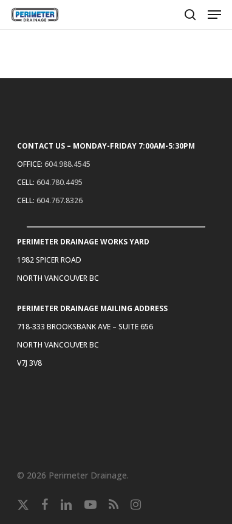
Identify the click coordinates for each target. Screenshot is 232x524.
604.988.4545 (67, 164)
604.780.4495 (59, 182)
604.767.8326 (59, 200)
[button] (214, 14)
